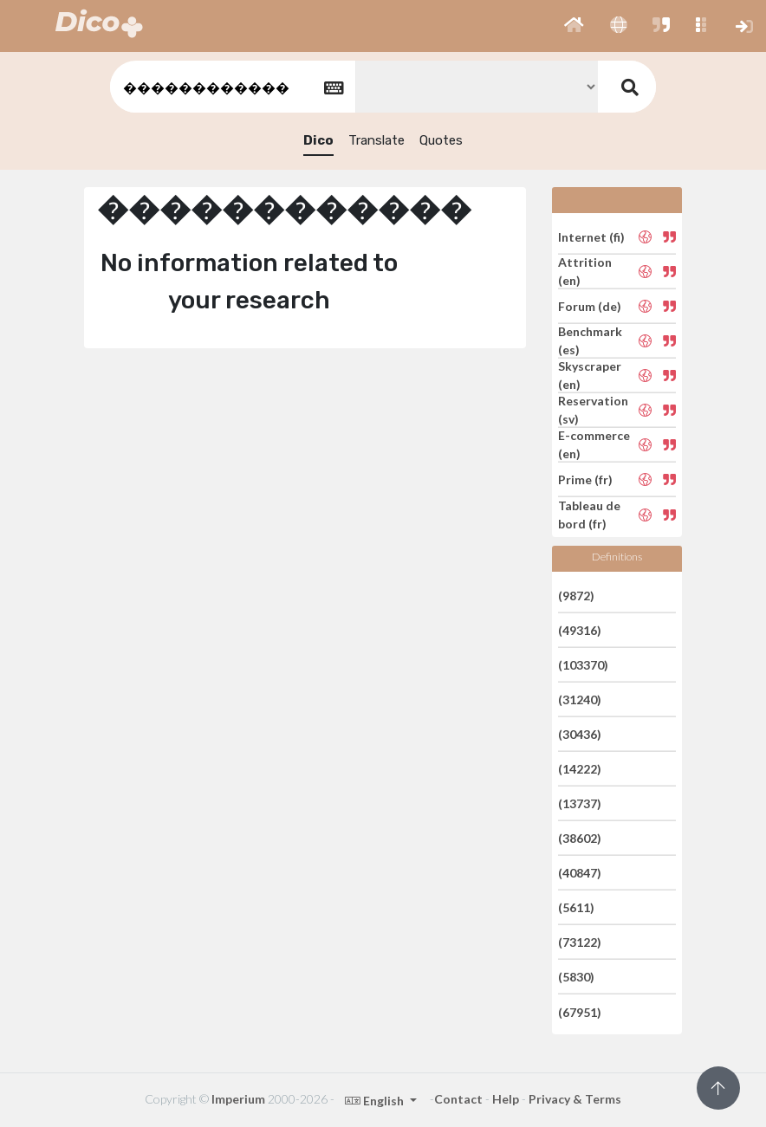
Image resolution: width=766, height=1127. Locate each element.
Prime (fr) (585, 479)
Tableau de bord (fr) (589, 514)
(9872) (576, 594)
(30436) (579, 734)
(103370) (583, 664)
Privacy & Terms (575, 1098)
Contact (458, 1098)
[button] (574, 26)
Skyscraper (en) (589, 375)
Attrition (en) (585, 271)
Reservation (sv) (593, 409)
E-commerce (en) (594, 444)
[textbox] (231, 87)
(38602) (579, 838)
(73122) (579, 942)
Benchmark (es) (590, 340)
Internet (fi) (591, 236)
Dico (318, 140)
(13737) (579, 803)
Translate (376, 140)
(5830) (576, 976)
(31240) (579, 699)
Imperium (238, 1098)
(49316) (579, 630)
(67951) (579, 1011)
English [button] (375, 1100)
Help (505, 1098)
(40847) (579, 872)
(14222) (579, 768)
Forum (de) (589, 306)
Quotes (441, 140)
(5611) (576, 907)
